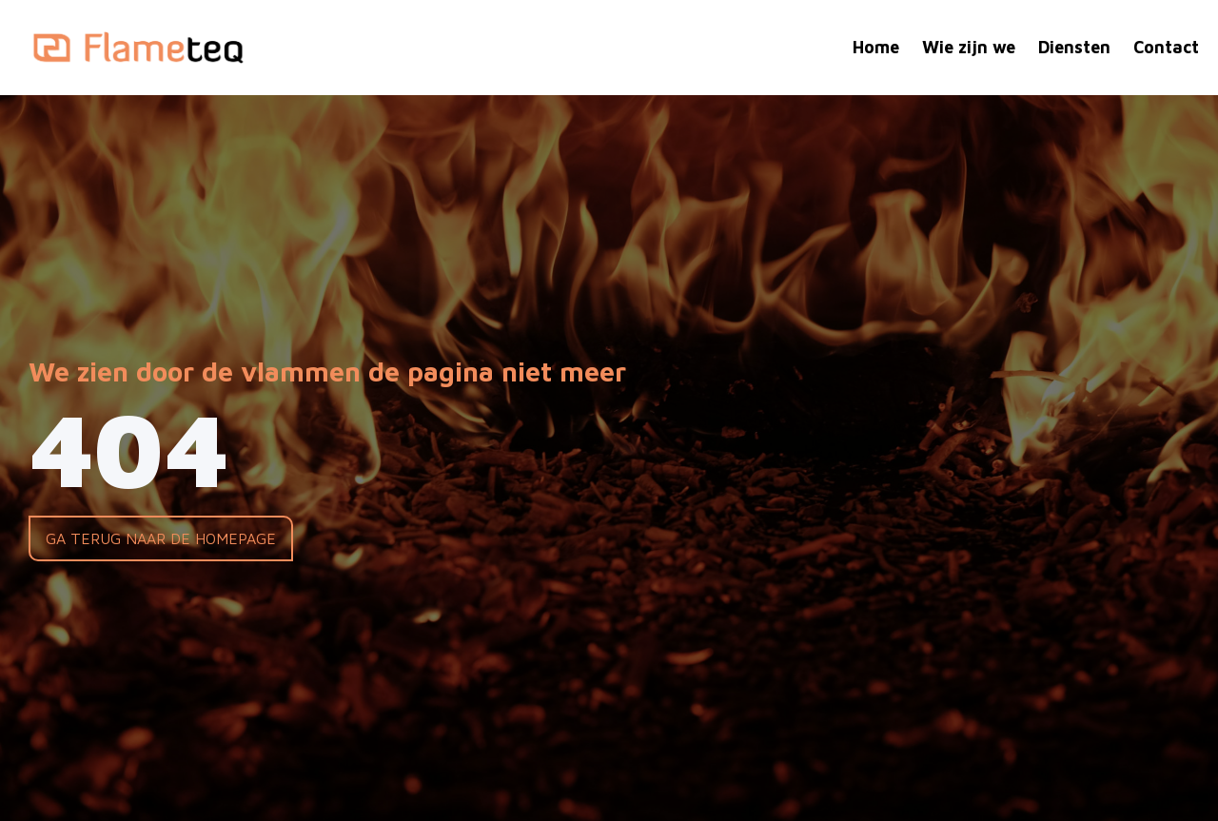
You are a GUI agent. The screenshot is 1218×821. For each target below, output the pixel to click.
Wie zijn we (968, 47)
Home (876, 47)
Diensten (1074, 47)
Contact (1166, 47)
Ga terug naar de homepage (161, 538)
